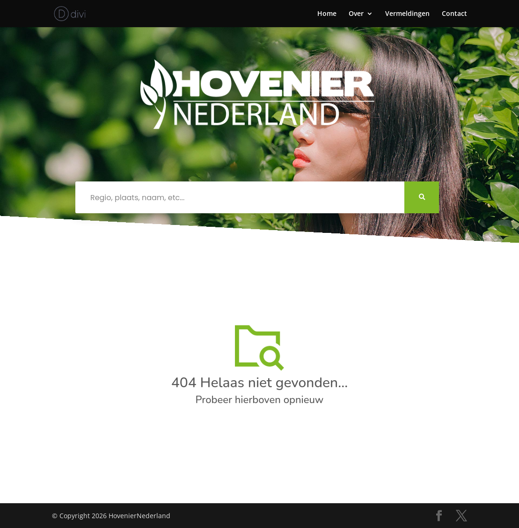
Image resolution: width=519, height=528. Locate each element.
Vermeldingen (407, 14)
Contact (454, 14)
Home (326, 14)
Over (356, 14)
